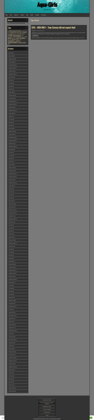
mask (62, 37)
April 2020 (11, 258)
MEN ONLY (39, 37)
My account (43, 15)
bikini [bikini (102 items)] (10, 31)
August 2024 (11, 113)
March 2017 (11, 321)
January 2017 (11, 327)
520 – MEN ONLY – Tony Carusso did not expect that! (53, 27)
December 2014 (12, 357)
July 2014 (10, 372)
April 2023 (11, 161)
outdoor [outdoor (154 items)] (18, 37)
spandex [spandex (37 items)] (9, 39)
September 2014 (12, 366)
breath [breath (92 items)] (19, 31)
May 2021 (11, 231)
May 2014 (11, 379)
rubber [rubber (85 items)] (18, 38)
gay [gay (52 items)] (11, 33)
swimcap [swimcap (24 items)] (20, 39)
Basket (31, 15)
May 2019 (11, 291)
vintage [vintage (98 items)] (20, 42)
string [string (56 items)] (17, 39)
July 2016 (10, 333)
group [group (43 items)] (13, 33)
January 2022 (11, 206)
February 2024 (11, 131)
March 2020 (11, 261)
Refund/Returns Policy (47, 406)
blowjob (52, 37)
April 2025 (11, 89)
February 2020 (11, 264)
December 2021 (12, 209)
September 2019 (12, 279)
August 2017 (11, 318)
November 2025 (12, 68)
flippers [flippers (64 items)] (25, 32)
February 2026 (11, 59)
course (55, 37)
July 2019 (10, 285)
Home (6, 15)
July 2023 (10, 152)
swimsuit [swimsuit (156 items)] (11, 41)
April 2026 (11, 53)
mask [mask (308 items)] (10, 35)
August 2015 (11, 342)
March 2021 (11, 237)
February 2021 (11, 240)
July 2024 (10, 116)
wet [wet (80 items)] (9, 44)
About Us (16, 15)
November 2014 (12, 360)
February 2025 (11, 95)
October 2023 (11, 143)
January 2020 (11, 267)
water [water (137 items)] (24, 42)
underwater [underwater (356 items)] (12, 42)
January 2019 (11, 303)
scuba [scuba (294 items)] (22, 38)
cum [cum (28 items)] (8, 32)
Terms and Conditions (47, 409)
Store (11, 15)
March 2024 (11, 128)
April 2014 (11, 382)
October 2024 (11, 107)
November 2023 (12, 140)
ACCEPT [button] (90, 417)
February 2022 (11, 203)
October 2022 (11, 179)
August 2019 (11, 282)
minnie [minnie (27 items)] (22, 35)
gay (57, 37)
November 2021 (12, 213)
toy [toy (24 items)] (20, 41)
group (59, 37)
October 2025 (11, 71)
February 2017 (11, 324)
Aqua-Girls (47, 4)
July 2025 (10, 80)
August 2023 (11, 149)
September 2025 (12, 74)
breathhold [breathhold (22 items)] (22, 31)
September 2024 (12, 110)
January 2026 (11, 62)
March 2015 (11, 348)
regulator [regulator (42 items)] (14, 38)
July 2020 (10, 249)
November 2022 (12, 176)
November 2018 (12, 306)
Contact (22, 15)
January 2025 (11, 98)
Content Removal (47, 412)
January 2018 (11, 312)
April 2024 (11, 125)
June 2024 (11, 119)
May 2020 (11, 255)
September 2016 (12, 330)
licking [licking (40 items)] (20, 33)
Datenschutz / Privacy (47, 400)
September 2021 (12, 219)
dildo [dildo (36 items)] (18, 32)
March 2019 (11, 297)
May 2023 (11, 158)
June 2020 (11, 252)
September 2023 (12, 146)
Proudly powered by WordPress (39, 418)
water (71, 37)
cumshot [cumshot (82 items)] (12, 32)
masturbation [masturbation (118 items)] (17, 35)
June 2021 (11, 228)
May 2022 (11, 194)
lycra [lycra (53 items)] (23, 33)
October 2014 (11, 363)
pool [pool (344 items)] (9, 38)
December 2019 (12, 270)
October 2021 (11, 216)
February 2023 (11, 167)
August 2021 (11, 222)
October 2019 (11, 276)
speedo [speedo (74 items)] (14, 39)
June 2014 (11, 375)
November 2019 (12, 273)
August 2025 (11, 77)
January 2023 (11, 170)
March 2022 (11, 200)
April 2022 (11, 197)
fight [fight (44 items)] (20, 32)
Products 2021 (43, 37)
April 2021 (11, 234)
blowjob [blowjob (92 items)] (14, 31)
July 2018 (10, 309)
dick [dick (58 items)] (16, 32)
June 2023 (11, 155)
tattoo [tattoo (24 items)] (15, 41)
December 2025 (12, 65)
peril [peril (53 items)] (26, 36)
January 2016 (11, 336)
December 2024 (12, 101)
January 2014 (11, 391)
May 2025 (11, 86)
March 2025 (11, 92)
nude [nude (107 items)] (14, 36)
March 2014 (11, 385)
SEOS (59, 418)
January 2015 (11, 354)
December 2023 (12, 137)
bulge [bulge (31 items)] (26, 31)
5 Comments (77, 37)
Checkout (37, 15)
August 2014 (11, 369)
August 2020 (11, 246)
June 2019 (11, 288)
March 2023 (11, 164)
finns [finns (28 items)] (22, 32)
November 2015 (12, 339)
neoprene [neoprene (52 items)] (10, 36)
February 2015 (11, 351)
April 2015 (11, 345)
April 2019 (11, 294)
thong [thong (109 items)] (18, 41)
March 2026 (11, 56)
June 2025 (11, 83)
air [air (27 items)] (8, 31)
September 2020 (12, 243)
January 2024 (11, 134)
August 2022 (11, 185)
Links (27, 15)
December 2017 (12, 315)
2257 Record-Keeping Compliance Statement (47, 403)
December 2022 (12, 173)
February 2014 (11, 388)
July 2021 (10, 225)
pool (63, 37)
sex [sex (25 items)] (25, 38)
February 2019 (11, 300)
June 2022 (11, 191)
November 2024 (12, 104)
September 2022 (12, 182)
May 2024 (11, 122)
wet (72, 37)
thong (68, 37)
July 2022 (10, 188)
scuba (66, 37)
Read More (35, 35)
